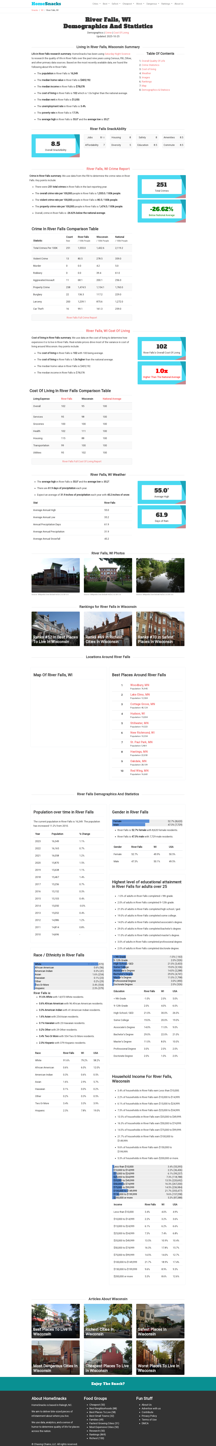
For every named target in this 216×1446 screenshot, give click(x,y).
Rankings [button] (166, 3)
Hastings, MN (139, 751)
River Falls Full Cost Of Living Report (81, 461)
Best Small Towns (99, 1415)
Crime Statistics (150, 65)
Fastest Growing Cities (101, 1423)
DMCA (145, 1423)
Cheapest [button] (127, 3)
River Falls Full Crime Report (82, 317)
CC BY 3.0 (64, 594)
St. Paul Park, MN (141, 742)
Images (146, 77)
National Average (112, 398)
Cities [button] (96, 3)
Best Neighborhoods (100, 1408)
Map (144, 85)
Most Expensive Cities (101, 1427)
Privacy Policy (149, 1415)
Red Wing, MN (139, 770)
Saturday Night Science (117, 53)
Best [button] (105, 3)
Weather (146, 73)
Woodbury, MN (139, 685)
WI (42, 10)
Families (93, 1419)
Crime (108, 32)
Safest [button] (115, 3)
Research (94, 1430)
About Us (179, 3)
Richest (93, 1438)
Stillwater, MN (139, 723)
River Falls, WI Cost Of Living (108, 331)
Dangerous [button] (151, 3)
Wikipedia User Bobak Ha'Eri (49, 594)
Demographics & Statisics (156, 89)
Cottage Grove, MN (142, 704)
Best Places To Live (100, 1412)
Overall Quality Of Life (153, 60)
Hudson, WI (137, 713)
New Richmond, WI (142, 732)
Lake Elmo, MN (140, 694)
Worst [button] (139, 3)
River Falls (66, 398)
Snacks (46, 4)
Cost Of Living (121, 32)
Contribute (147, 1412)
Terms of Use (149, 1419)
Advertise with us (151, 1408)
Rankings (147, 81)
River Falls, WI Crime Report (108, 169)
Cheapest (94, 1404)
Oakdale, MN (138, 761)
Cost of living (149, 69)
